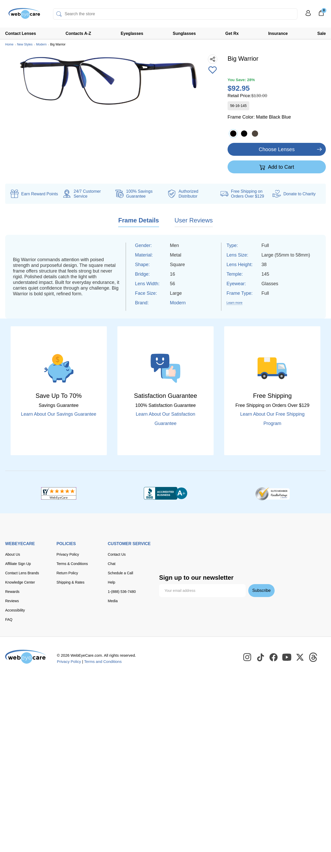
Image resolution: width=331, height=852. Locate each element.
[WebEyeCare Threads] (313, 657)
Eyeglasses (132, 33)
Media (113, 601)
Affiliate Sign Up (18, 564)
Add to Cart (276, 167)
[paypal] (249, 548)
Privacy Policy (67, 554)
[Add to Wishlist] (212, 70)
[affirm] (225, 558)
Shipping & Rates (70, 582)
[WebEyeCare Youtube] (287, 657)
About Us (12, 554)
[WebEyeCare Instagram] (247, 657)
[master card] (200, 548)
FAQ (8, 619)
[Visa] (184, 548)
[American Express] (231, 548)
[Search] (59, 14)
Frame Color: (259, 117)
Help (111, 582)
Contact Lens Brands (22, 573)
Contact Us (117, 554)
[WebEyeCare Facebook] (274, 657)
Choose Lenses (277, 149)
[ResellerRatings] (272, 493)
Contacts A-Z (78, 33)
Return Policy (67, 573)
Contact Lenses (20, 33)
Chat (112, 564)
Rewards (12, 592)
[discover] (215, 548)
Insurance (278, 33)
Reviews (12, 601)
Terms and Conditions (103, 661)
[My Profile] (308, 15)
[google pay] (182, 559)
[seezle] (204, 559)
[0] (321, 15)
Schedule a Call (120, 573)
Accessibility (15, 610)
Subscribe (261, 590)
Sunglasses (184, 33)
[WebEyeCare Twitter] (300, 657)
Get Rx (232, 33)
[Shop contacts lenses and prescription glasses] (21, 15)
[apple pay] (165, 559)
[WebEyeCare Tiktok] (260, 657)
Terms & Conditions (72, 564)
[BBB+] (165, 493)
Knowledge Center (20, 582)
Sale (321, 33)
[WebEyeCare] (26, 657)
